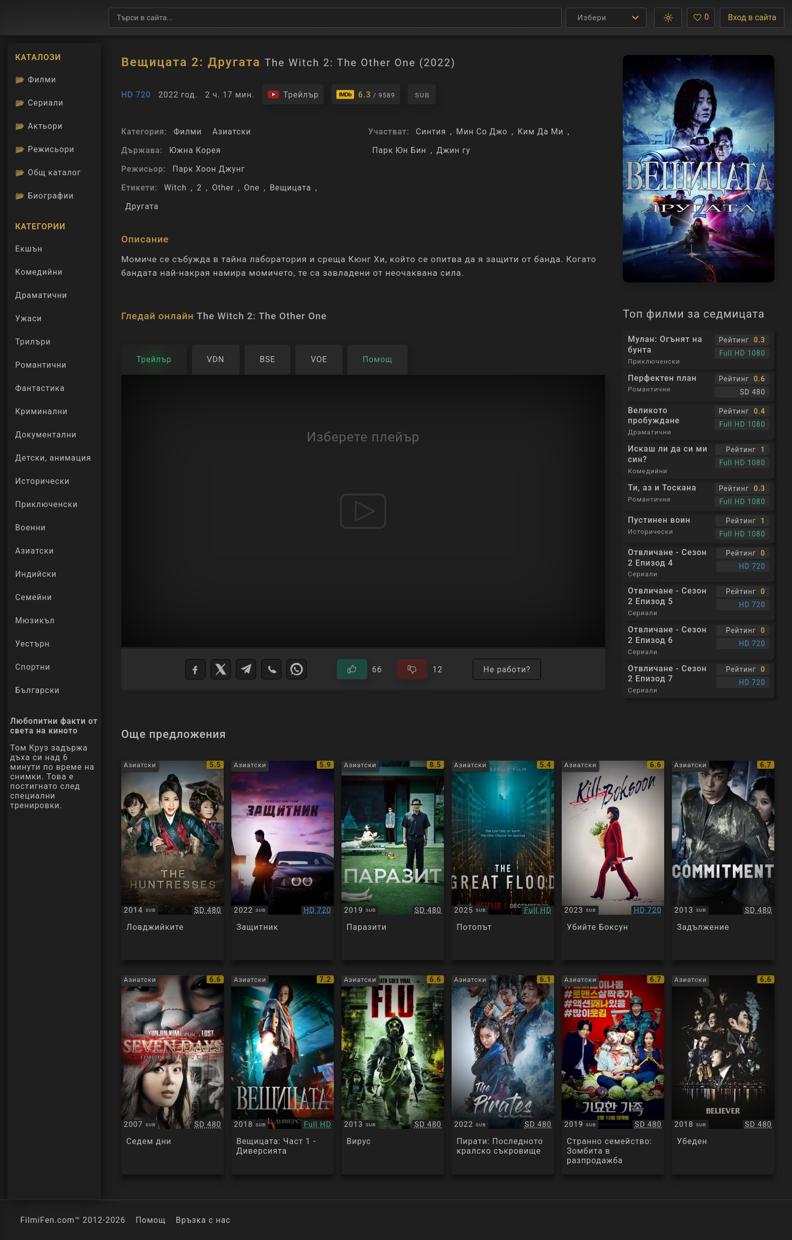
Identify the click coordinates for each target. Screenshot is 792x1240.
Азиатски (231, 131)
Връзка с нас (203, 1220)
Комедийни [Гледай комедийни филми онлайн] (39, 272)
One (252, 187)
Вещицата (290, 187)
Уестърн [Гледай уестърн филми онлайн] (32, 644)
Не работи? (506, 669)
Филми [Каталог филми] (35, 79)
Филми (187, 131)
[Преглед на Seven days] (172, 1075)
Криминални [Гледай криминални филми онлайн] (41, 411)
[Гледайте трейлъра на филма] (293, 94)
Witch (175, 187)
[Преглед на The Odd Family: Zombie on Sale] (613, 1075)
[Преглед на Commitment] (723, 860)
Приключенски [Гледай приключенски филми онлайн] (46, 504)
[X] (221, 669)
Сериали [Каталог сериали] (39, 103)
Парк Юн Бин (399, 150)
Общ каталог (48, 172)
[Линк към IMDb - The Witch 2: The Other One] (365, 94)
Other (223, 187)
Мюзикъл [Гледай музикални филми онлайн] (35, 620)
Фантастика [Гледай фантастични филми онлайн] (40, 388)
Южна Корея (195, 150)
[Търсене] (335, 18)
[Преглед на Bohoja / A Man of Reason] (282, 860)
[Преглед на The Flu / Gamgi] (392, 1075)
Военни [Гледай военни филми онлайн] (30, 527)
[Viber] (271, 669)
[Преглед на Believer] (723, 1075)
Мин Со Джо (482, 131)
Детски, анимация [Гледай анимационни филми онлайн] (53, 458)
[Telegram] (246, 669)
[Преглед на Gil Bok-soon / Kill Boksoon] (613, 860)
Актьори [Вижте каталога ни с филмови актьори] (39, 126)
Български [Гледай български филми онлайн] (37, 690)
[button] (668, 18)
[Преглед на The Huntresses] (172, 860)
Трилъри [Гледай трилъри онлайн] (33, 344)
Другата (142, 206)
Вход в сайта (752, 17)
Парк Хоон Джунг (208, 169)
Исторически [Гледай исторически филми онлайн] (42, 481)
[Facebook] (195, 669)
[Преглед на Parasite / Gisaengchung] (392, 860)
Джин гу (453, 150)
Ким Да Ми (541, 131)
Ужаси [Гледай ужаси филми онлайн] (28, 318)
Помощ (151, 1220)
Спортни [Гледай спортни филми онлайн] (33, 667)
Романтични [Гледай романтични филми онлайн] (41, 365)
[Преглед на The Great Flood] (503, 860)
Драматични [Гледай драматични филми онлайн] (41, 295)
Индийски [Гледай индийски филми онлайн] (36, 574)
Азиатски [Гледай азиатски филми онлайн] (34, 551)
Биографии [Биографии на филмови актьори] (44, 196)
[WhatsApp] (296, 669)
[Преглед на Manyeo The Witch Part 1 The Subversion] (282, 1075)
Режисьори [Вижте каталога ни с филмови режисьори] (44, 149)
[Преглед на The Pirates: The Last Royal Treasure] (503, 1075)
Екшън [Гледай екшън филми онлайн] (28, 249)
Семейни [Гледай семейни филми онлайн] (33, 597)
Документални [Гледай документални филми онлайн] (46, 434)
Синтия (431, 131)
